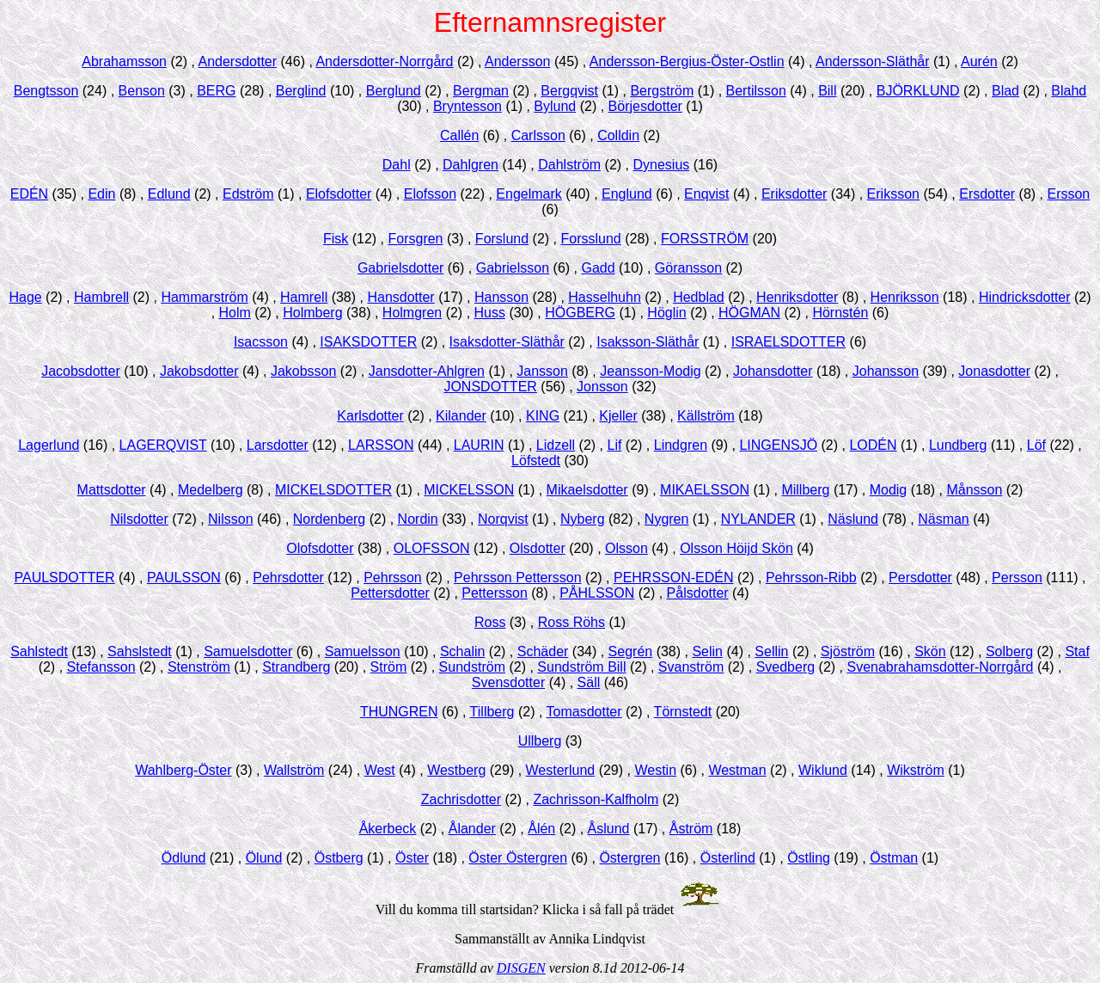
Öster (412, 858)
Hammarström (204, 297)
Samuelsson (362, 651)
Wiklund (822, 770)
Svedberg (786, 667)
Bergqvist (569, 90)
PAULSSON (184, 577)
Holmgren (412, 312)
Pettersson (494, 593)
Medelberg (210, 489)
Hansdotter (400, 297)
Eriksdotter (794, 194)
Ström (388, 667)
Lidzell (555, 445)
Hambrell (101, 297)
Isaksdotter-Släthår (507, 342)
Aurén (979, 61)
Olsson (626, 548)
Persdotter (920, 577)
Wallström (294, 770)
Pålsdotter (698, 593)
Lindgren (680, 445)
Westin (655, 770)
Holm (235, 312)
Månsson (974, 489)
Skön (929, 651)
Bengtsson (46, 90)
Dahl (396, 164)
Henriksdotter (797, 297)
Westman (737, 770)
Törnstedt (683, 711)
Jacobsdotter (80, 371)
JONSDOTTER (489, 386)
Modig (889, 489)
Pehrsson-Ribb (811, 577)
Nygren (667, 519)
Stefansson (101, 667)
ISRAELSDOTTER (788, 342)
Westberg (456, 770)
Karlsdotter (370, 416)
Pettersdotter (390, 593)
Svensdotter (508, 682)
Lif (615, 445)
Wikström (915, 770)
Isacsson (261, 342)
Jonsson (602, 386)
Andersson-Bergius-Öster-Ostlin (687, 61)
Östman (894, 858)
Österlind (727, 858)
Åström (691, 828)
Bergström (662, 90)
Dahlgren (470, 164)
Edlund (169, 194)
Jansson (542, 371)
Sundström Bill (581, 667)
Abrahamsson (124, 61)
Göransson (688, 268)
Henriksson (905, 297)
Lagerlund (48, 445)
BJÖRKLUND (918, 90)
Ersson (1068, 194)
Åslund (609, 828)
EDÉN (29, 194)
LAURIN (479, 445)
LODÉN (872, 445)
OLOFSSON (432, 548)
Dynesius (660, 164)
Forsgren (415, 238)
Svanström (691, 667)
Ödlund (184, 858)
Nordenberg (329, 519)
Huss (489, 312)
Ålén (541, 828)
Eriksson (893, 194)
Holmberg (312, 312)
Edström (248, 194)
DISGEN (521, 968)
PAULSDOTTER (65, 577)
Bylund (555, 106)
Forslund (502, 238)
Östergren (629, 858)
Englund (627, 194)
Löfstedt (535, 460)
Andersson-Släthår (873, 61)
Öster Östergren (517, 858)
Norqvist (503, 519)
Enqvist (706, 194)
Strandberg (296, 667)
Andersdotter (237, 61)
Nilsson (230, 519)
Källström (706, 416)
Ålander (472, 828)
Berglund (393, 90)
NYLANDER (758, 519)
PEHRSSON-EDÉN (674, 577)
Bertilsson (756, 90)
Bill (827, 90)
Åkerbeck (388, 828)
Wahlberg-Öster (183, 770)
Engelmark (528, 194)
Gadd (597, 268)
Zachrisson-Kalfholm (595, 799)
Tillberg (492, 711)
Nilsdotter (139, 519)
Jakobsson (304, 371)
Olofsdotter (319, 548)
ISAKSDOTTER (368, 342)
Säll (589, 682)
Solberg (1009, 651)
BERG (216, 90)
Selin (707, 651)
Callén (459, 135)
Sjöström (848, 651)
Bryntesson (467, 106)
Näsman (943, 519)
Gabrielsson (512, 268)
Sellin (771, 651)
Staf (1077, 651)
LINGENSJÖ (778, 445)
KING (542, 416)
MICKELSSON (469, 489)
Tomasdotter (584, 711)
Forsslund (590, 238)
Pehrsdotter (288, 577)
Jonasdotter (994, 371)
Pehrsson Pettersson (518, 577)
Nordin (418, 519)
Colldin (618, 135)
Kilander (461, 416)
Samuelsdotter (248, 651)
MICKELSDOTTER (333, 489)
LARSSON (380, 445)
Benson (142, 90)
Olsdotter (537, 548)
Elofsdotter (338, 194)
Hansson (501, 297)
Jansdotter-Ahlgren (427, 371)
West (379, 770)
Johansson (885, 371)
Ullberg (540, 741)
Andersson (518, 61)
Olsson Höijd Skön (736, 548)
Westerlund (561, 770)
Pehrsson (393, 577)
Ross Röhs (571, 622)
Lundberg (958, 445)
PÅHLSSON (596, 593)
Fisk (335, 238)
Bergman (481, 90)
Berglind (301, 90)
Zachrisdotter (461, 799)
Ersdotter (987, 194)
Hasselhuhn (604, 297)
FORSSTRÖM (705, 238)
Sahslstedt (139, 651)
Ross (489, 622)
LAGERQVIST (163, 445)
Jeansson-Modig (650, 371)
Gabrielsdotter (401, 268)
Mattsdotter (111, 489)
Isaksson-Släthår (647, 342)
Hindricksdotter (1025, 297)
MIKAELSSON (704, 489)
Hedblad (698, 297)
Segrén (630, 651)
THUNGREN (399, 711)
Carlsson (538, 135)
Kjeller (618, 416)
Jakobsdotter (199, 371)
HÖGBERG (580, 312)
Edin (101, 194)
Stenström (199, 667)
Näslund (853, 519)
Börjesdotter (645, 106)
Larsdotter (278, 445)
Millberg (805, 489)
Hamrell (303, 297)
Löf (1036, 445)
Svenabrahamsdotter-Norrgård (939, 667)
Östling (808, 858)
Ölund (264, 858)
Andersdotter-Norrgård (384, 61)
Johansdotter (773, 371)
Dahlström (569, 164)
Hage (25, 297)
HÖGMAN (749, 312)
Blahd (1068, 90)
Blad (1005, 90)
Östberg (339, 858)
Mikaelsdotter (587, 489)
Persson (1017, 577)
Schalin (462, 651)
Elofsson (430, 194)
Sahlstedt (39, 651)
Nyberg (582, 519)
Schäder (543, 651)
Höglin (666, 312)
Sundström (472, 667)
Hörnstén (840, 312)
